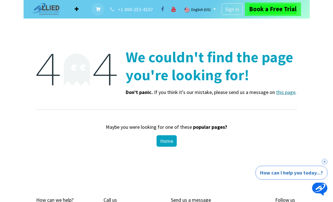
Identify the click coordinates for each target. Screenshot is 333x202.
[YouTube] (174, 9)
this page (285, 92)
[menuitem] (76, 9)
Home (166, 141)
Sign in (232, 9)
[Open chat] (319, 188)
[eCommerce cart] (97, 9)
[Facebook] (162, 9)
